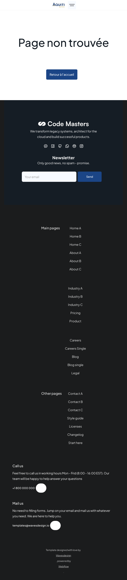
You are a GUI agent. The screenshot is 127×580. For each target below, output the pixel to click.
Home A (75, 228)
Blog (75, 357)
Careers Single (75, 348)
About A (75, 253)
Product (75, 321)
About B (75, 261)
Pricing (75, 313)
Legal (75, 373)
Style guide (75, 418)
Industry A (75, 288)
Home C (75, 244)
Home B (75, 236)
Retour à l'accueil (62, 74)
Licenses (75, 426)
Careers (75, 340)
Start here (75, 443)
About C (75, 269)
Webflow (63, 566)
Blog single (75, 365)
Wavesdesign (63, 555)
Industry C (75, 305)
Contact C (75, 410)
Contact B (75, 402)
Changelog (75, 434)
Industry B (75, 296)
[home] (58, 5)
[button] (72, 5)
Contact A (75, 393)
